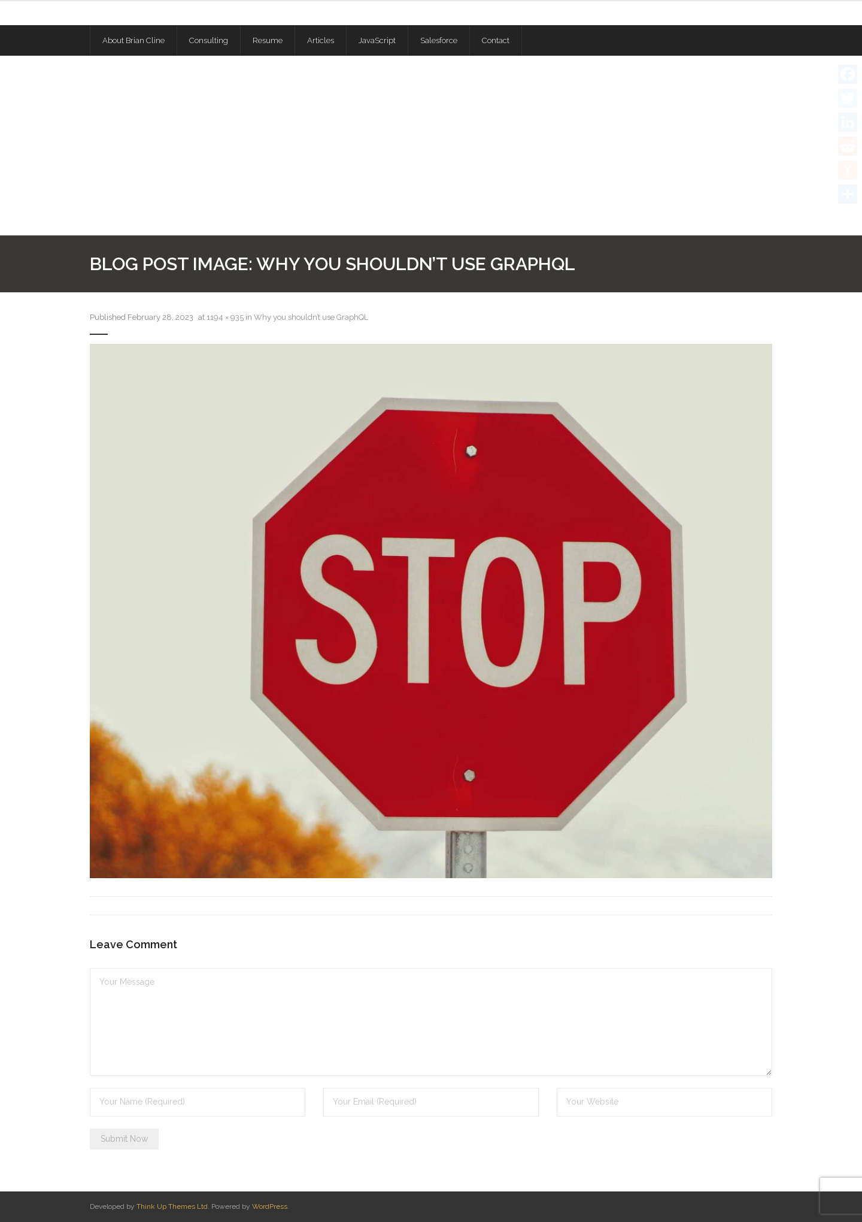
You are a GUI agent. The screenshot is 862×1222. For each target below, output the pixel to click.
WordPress (269, 1206)
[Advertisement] (431, 145)
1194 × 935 (225, 317)
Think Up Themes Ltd (172, 1206)
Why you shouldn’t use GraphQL (311, 317)
